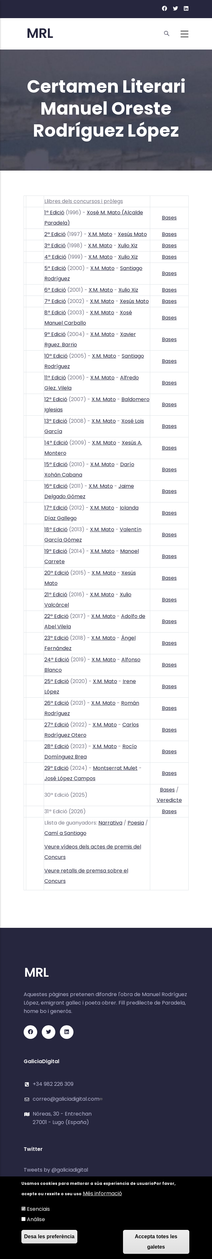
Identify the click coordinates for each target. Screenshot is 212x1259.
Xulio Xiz (128, 245)
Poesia (136, 822)
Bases (169, 217)
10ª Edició (56, 356)
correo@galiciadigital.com (68, 1099)
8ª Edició (55, 312)
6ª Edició (55, 290)
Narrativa (110, 822)
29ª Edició (56, 768)
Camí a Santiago (65, 833)
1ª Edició (54, 212)
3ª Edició (55, 245)
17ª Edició (56, 507)
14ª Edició (56, 442)
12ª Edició (55, 399)
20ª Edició (56, 573)
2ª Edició (55, 234)
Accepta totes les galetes (156, 1242)
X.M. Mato (100, 234)
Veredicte (169, 800)
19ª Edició (55, 551)
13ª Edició (55, 421)
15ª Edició (56, 464)
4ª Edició (55, 257)
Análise (36, 1219)
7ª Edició (55, 301)
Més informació (102, 1193)
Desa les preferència (49, 1237)
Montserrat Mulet (115, 768)
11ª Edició (55, 377)
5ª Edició (55, 268)
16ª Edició (56, 486)
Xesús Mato (132, 234)
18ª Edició (56, 529)
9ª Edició (55, 334)
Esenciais (38, 1209)
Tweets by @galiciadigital (56, 1170)
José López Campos (69, 778)
